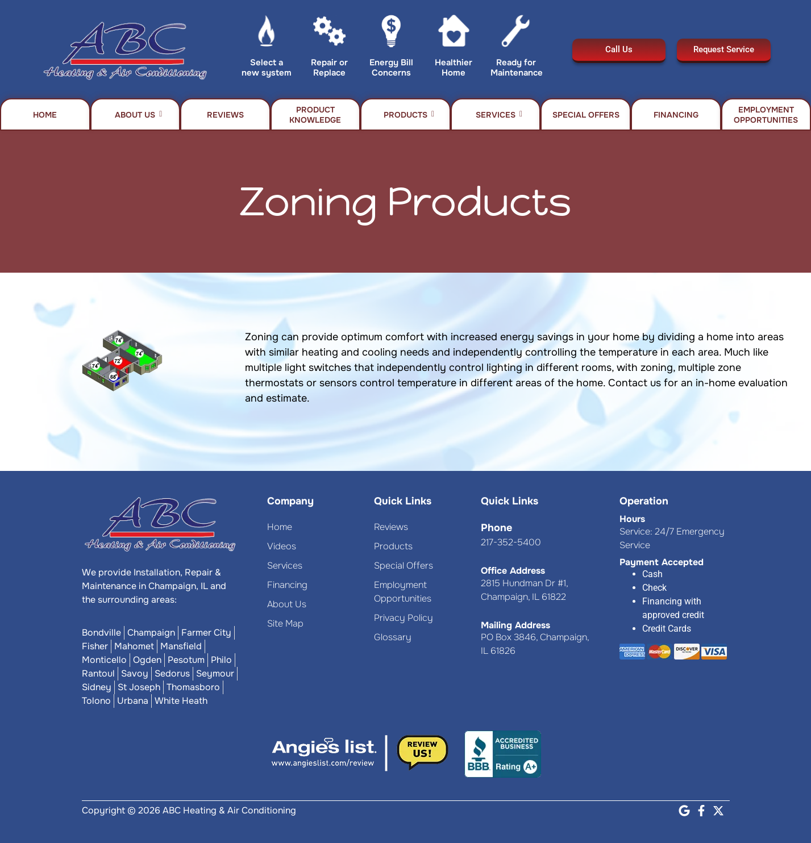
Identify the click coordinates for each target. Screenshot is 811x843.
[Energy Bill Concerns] (391, 33)
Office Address (513, 571)
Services (499, 115)
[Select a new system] (267, 33)
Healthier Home (453, 67)
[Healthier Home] (454, 33)
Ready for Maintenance (516, 67)
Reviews (225, 115)
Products (409, 115)
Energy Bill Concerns (391, 67)
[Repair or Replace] (329, 33)
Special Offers (585, 115)
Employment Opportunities (766, 115)
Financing (676, 115)
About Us (138, 115)
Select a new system (267, 67)
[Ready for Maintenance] (516, 33)
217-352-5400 (511, 542)
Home (45, 115)
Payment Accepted (661, 562)
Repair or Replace (329, 67)
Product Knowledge (315, 115)
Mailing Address (515, 625)
